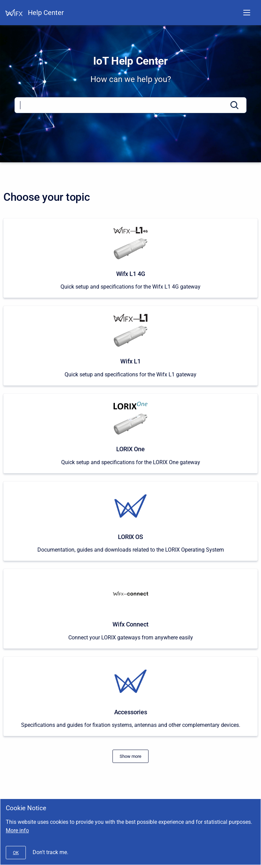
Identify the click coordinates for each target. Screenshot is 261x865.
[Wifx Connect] (130, 609)
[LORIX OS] (130, 521)
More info (17, 830)
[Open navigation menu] (246, 12)
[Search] (130, 105)
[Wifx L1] (130, 346)
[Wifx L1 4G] (130, 258)
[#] (130, 756)
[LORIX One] (130, 433)
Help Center (46, 13)
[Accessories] (130, 696)
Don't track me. (50, 852)
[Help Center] (13, 12)
